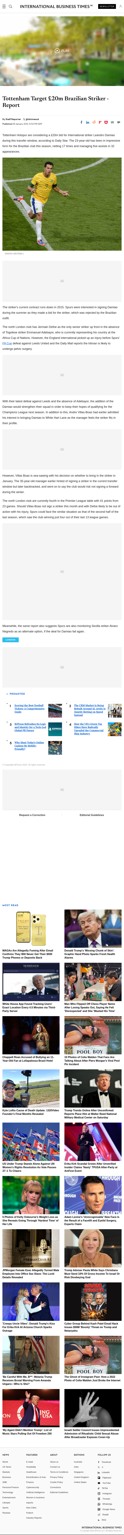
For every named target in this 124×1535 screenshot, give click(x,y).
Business (6, 1477)
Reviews (6, 1513)
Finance (30, 1482)
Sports (5, 1507)
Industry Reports (34, 1518)
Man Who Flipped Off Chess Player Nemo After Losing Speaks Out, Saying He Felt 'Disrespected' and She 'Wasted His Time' (89, 1007)
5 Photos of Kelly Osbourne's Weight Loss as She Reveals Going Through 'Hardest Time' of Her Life (30, 1220)
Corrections (55, 1487)
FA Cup (7, 343)
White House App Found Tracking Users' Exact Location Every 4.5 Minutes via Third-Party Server (29, 1007)
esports (29, 1502)
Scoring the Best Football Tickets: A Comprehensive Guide (30, 708)
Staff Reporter (13, 119)
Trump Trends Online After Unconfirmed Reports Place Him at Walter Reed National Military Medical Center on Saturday (90, 1114)
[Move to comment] (119, 122)
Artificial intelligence (35, 1492)
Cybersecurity (32, 1487)
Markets (6, 1472)
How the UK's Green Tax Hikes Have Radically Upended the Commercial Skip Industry (88, 728)
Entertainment (9, 1497)
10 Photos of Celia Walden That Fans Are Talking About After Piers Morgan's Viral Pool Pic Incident (92, 1061)
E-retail (29, 1462)
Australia (78, 1462)
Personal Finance (10, 1487)
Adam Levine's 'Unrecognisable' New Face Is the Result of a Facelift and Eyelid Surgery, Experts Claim (91, 1220)
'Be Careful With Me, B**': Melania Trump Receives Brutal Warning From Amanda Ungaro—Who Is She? (27, 1380)
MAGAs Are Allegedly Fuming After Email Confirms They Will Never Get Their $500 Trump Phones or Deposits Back (27, 954)
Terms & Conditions (59, 1472)
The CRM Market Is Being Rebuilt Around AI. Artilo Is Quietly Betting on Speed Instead (89, 710)
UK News (6, 1467)
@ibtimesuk (32, 119)
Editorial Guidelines (92, 815)
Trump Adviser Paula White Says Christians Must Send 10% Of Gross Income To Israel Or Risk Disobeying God (92, 1274)
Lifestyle (6, 1502)
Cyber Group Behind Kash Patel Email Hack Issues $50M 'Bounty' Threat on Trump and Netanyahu (91, 1327)
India (76, 1467)
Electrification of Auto (36, 1477)
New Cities (31, 1507)
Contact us (55, 1467)
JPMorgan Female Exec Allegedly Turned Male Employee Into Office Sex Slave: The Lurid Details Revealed (30, 1274)
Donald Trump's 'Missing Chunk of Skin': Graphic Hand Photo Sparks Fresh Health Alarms (89, 954)
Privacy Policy (56, 1477)
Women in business (35, 1497)
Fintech (29, 1513)
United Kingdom (81, 1477)
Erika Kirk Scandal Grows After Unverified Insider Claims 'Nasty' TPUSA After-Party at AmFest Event (90, 1167)
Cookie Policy (56, 1482)
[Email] (112, 122)
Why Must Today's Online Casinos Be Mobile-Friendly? (29, 745)
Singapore (78, 1472)
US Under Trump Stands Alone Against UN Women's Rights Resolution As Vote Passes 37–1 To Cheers (29, 1167)
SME (4, 1482)
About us (54, 1462)
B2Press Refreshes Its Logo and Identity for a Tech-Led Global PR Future (30, 727)
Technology (7, 1492)
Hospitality (31, 1467)
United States (80, 1482)
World (5, 1462)
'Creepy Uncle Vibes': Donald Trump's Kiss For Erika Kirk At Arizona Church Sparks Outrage (28, 1327)
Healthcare (31, 1472)
